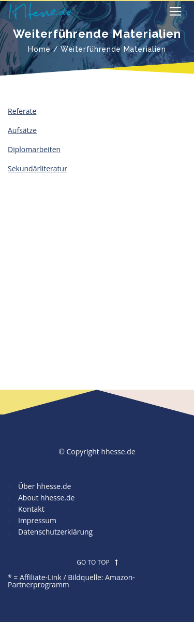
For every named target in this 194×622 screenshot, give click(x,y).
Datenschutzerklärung (55, 532)
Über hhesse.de (44, 486)
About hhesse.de (46, 497)
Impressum (37, 520)
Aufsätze (22, 130)
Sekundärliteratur (37, 168)
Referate (22, 111)
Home (39, 49)
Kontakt (31, 509)
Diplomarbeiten (34, 149)
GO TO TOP (97, 562)
